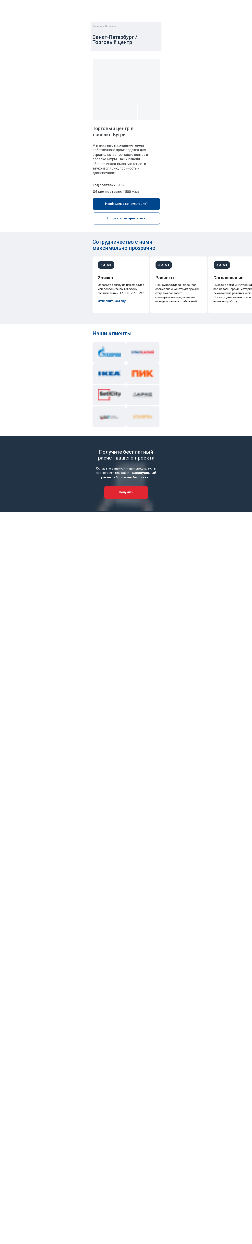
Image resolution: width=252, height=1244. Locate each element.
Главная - (98, 26)
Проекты (110, 26)
